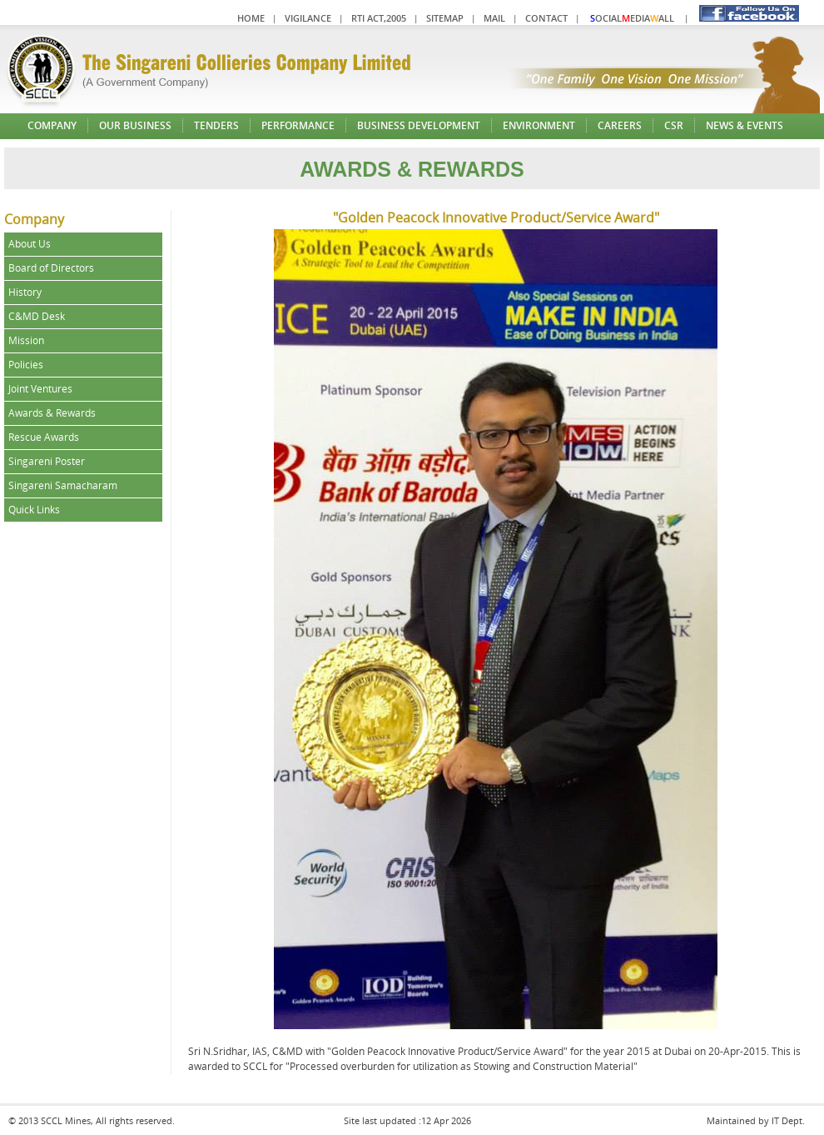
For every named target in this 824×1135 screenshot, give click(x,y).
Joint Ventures (40, 389)
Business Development (418, 125)
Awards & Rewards (52, 413)
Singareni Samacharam (62, 485)
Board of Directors (51, 268)
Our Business (135, 125)
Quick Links (34, 509)
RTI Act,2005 (378, 18)
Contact (546, 18)
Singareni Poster (46, 461)
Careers (620, 125)
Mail (494, 18)
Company (52, 125)
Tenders (216, 125)
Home (251, 18)
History (25, 292)
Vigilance (308, 18)
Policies (25, 365)
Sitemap (445, 18)
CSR (673, 125)
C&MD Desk (36, 316)
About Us (29, 244)
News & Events (744, 125)
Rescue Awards (43, 437)
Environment (539, 125)
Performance (298, 125)
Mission (26, 340)
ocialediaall (632, 18)
